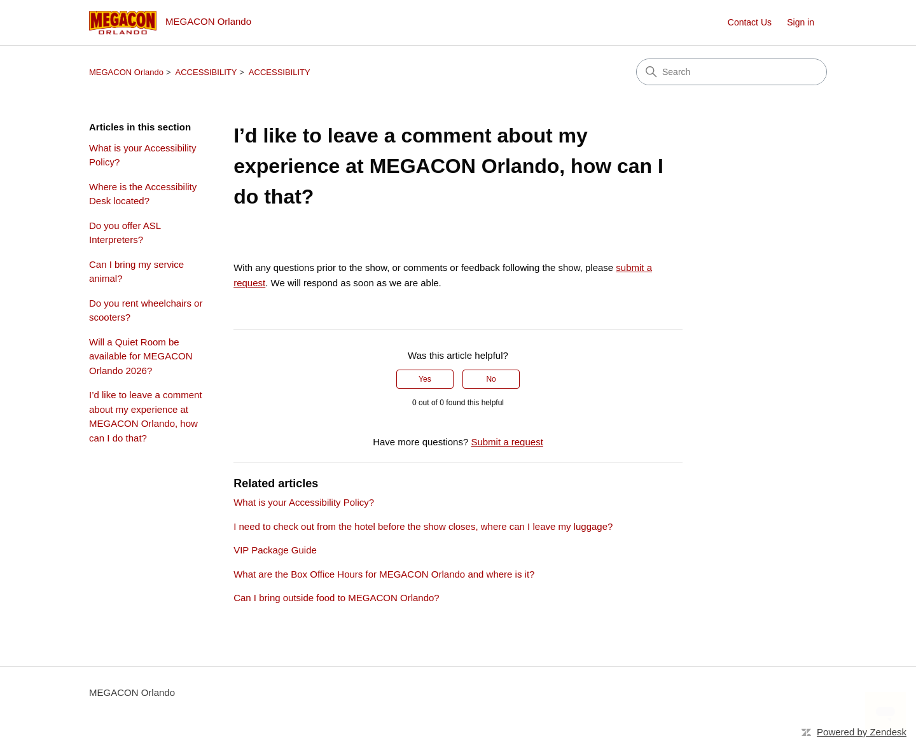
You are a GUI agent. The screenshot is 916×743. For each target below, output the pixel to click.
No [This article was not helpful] (491, 379)
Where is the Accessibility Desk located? (143, 194)
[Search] (731, 72)
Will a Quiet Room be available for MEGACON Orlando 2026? (141, 356)
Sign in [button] (800, 22)
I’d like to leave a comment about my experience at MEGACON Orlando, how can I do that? (145, 416)
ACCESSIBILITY (206, 72)
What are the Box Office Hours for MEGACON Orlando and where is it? (383, 574)
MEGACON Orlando (126, 72)
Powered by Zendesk (861, 731)
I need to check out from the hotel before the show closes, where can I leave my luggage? (423, 526)
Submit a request (507, 441)
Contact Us (750, 22)
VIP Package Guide (275, 550)
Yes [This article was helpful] (425, 379)
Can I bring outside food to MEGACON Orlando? (336, 597)
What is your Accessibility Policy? (142, 155)
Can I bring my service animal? (136, 271)
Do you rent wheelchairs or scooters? (145, 310)
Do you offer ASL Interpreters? (125, 233)
